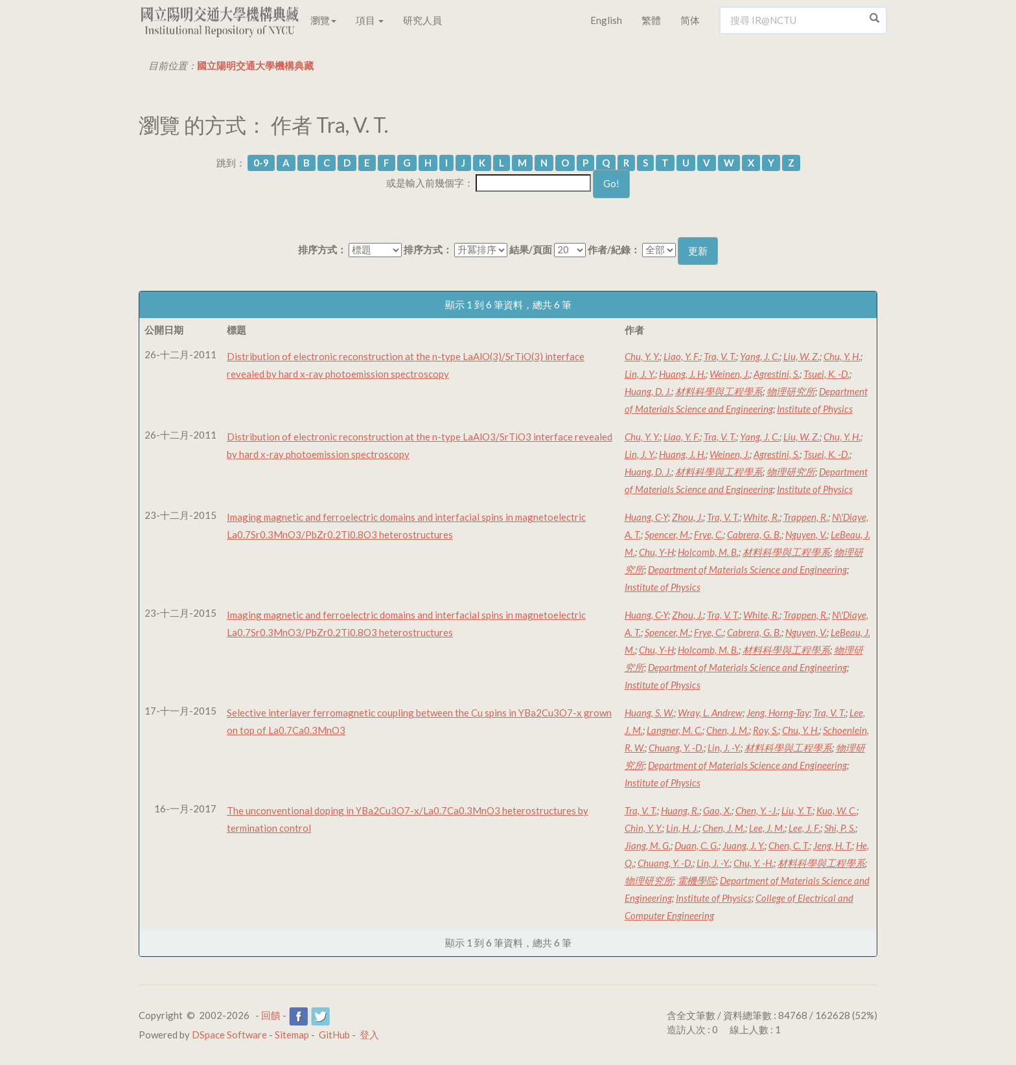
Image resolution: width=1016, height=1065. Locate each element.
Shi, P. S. (839, 828)
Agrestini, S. (777, 374)
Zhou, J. (687, 517)
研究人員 (422, 20)
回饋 (271, 1015)
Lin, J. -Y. (724, 747)
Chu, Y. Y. (642, 356)
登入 (369, 1034)
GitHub (334, 1034)
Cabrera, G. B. (754, 534)
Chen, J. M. (727, 730)
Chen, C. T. (788, 845)
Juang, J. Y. (743, 845)
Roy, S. (765, 730)
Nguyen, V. (806, 534)
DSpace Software (229, 1034)
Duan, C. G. (697, 845)
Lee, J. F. (804, 828)
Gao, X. (717, 810)
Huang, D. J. (648, 391)
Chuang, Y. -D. (676, 747)
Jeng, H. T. (832, 845)
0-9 (261, 162)
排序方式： (322, 249)
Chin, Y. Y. (643, 828)
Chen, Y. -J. (756, 810)
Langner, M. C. (674, 730)
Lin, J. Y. (640, 374)
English (606, 20)
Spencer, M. (667, 534)
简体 (690, 20)
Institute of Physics (815, 409)
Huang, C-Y (646, 517)
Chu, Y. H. (842, 356)
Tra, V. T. (720, 356)
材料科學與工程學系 (719, 391)
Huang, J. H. (682, 374)
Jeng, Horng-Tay (777, 712)
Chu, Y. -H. (753, 863)
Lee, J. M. (767, 828)
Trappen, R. (805, 517)
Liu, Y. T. (797, 810)
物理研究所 (791, 391)
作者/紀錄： (614, 249)
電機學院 (696, 880)
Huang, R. (680, 810)
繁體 (651, 20)
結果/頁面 (530, 249)
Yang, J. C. (759, 356)
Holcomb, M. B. (708, 552)
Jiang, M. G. (648, 845)
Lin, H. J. (682, 828)
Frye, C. (708, 534)
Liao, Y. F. (682, 356)
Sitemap (292, 1034)
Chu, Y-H (656, 552)
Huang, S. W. (649, 712)
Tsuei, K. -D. (826, 374)
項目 (370, 20)
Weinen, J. (730, 374)
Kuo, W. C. (836, 810)
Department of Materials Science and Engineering (747, 569)
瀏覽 (323, 20)
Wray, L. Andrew (710, 712)
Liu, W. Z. (801, 356)
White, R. (761, 517)
